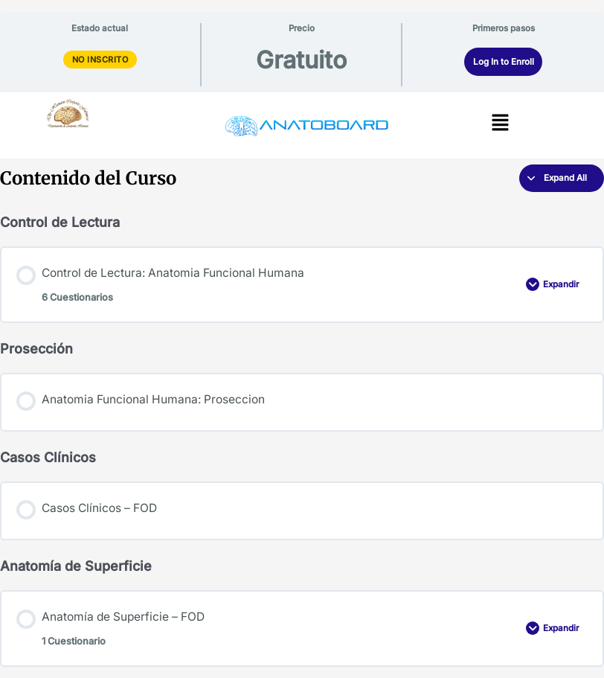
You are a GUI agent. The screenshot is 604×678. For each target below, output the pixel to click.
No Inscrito (100, 59)
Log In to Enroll (503, 62)
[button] (500, 123)
